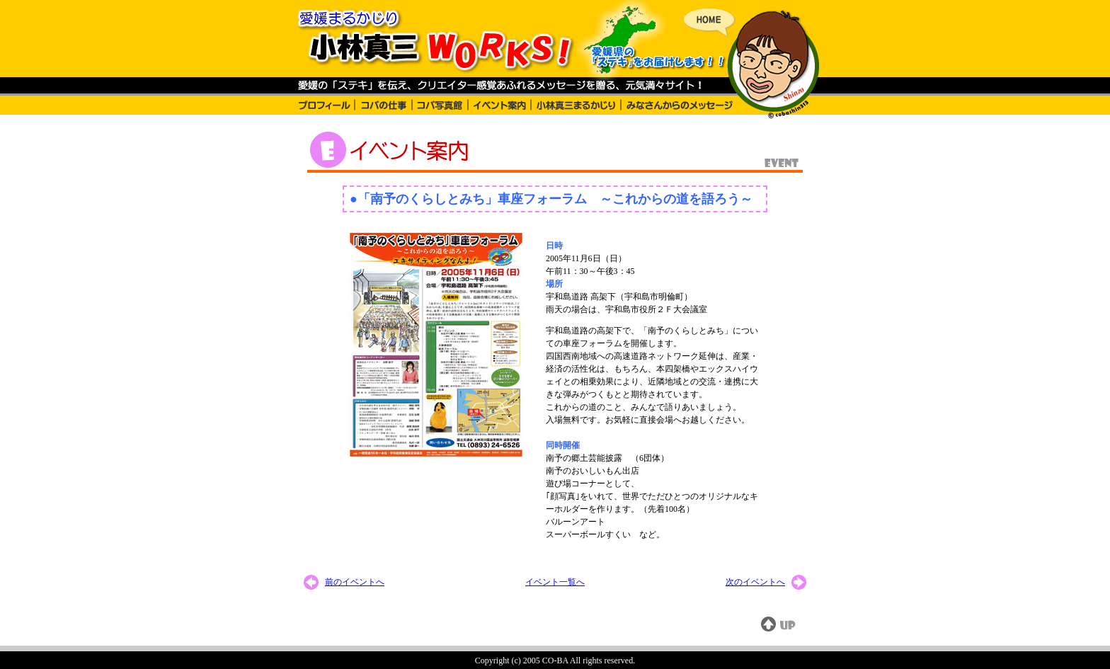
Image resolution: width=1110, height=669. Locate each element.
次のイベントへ (755, 582)
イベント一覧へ (555, 582)
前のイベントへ (354, 582)
